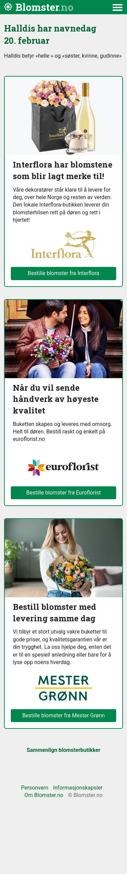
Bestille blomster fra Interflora (63, 273)
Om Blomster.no (43, 795)
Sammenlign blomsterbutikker (64, 750)
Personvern (34, 787)
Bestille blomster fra (63, 715)
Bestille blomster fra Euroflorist (63, 492)
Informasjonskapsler (78, 787)
